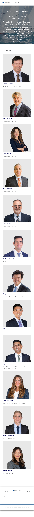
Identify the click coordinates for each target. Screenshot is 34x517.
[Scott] (17, 406)
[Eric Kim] (17, 300)
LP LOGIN (27, 491)
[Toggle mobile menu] (31, 2)
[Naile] (17, 125)
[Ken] (17, 160)
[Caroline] (17, 371)
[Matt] (17, 195)
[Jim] (17, 90)
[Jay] (17, 335)
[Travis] (17, 54)
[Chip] (17, 265)
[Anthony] (17, 230)
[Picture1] (17, 441)
